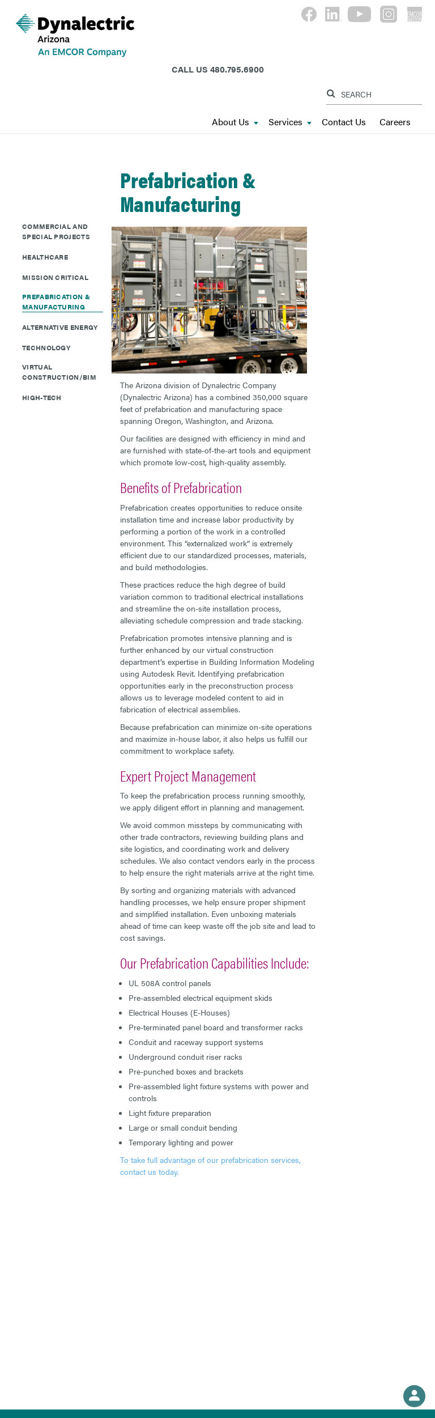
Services (290, 122)
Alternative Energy (59, 327)
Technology (46, 347)
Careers (395, 122)
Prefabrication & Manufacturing (56, 301)
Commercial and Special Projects (56, 231)
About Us (235, 122)
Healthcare (45, 257)
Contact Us (344, 122)
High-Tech (42, 397)
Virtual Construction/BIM (59, 372)
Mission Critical (55, 277)
